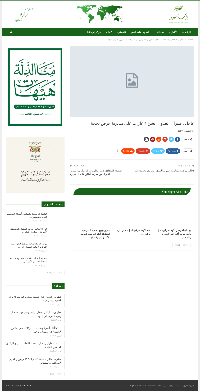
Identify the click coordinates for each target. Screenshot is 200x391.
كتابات (109, 32)
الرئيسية (186, 32)
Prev (186, 245)
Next (177, 245)
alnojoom (26, 385)
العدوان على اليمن (140, 32)
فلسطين (121, 32)
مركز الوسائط (94, 32)
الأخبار (174, 32)
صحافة (160, 32)
